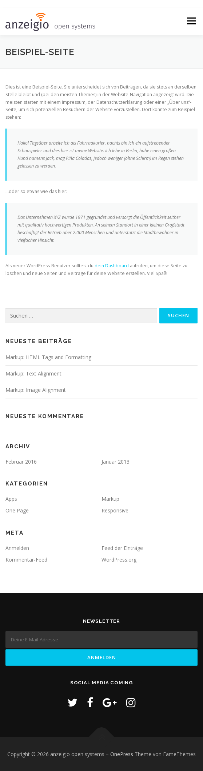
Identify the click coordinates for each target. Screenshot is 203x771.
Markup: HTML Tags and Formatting (48, 357)
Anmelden (17, 547)
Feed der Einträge (122, 547)
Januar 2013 (116, 461)
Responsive (115, 510)
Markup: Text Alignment (33, 373)
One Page (17, 510)
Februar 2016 (21, 461)
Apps (11, 498)
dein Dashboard (112, 266)
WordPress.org (119, 559)
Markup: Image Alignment (35, 389)
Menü (191, 21)
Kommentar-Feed (26, 559)
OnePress (121, 754)
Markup (110, 498)
